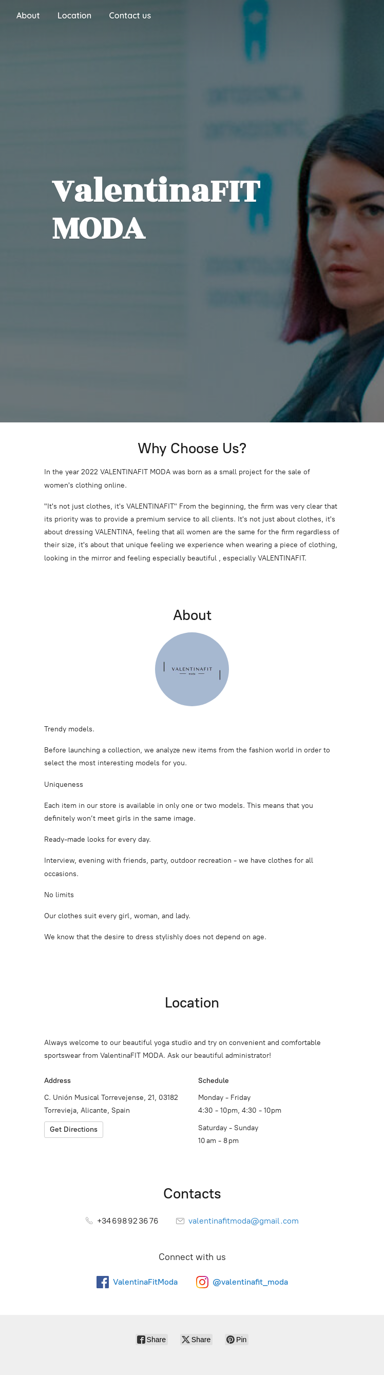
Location (74, 15)
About (28, 15)
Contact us (130, 15)
